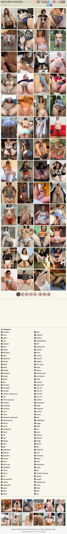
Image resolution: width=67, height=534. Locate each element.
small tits (38, 450)
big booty (5, 358)
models (38, 350)
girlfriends (5, 450)
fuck (3, 444)
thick (37, 461)
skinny (37, 444)
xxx (36, 494)
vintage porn (40, 482)
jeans (4, 488)
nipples (38, 361)
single (37, 441)
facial (4, 432)
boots (4, 379)
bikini (4, 364)
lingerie (38, 338)
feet (3, 438)
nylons (37, 370)
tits (36, 470)
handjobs (5, 467)
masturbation (40, 341)
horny (4, 473)
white (37, 488)
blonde (4, 370)
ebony (4, 423)
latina (4, 494)
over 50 (38, 391)
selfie (37, 426)
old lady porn (40, 373)
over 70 (38, 397)
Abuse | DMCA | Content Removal (22, 529)
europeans (6, 429)
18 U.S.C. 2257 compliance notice (45, 529)
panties (38, 400)
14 (40, 294)
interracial (5, 485)
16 (49, 294)
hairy (4, 461)
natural (37, 358)
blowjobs (5, 373)
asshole (5, 344)
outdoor (38, 382)
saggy (37, 423)
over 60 (38, 394)
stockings (38, 456)
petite (37, 406)
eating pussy (7, 420)
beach (4, 350)
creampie (5, 406)
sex (36, 429)
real (36, 417)
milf (36, 344)
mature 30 (39, 385)
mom (37, 353)
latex (4, 491)
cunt (3, 411)
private (37, 411)
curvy (4, 414)
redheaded (39, 420)
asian (4, 338)
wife (36, 491)
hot (3, 476)
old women (39, 376)
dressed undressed (9, 417)
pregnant (38, 408)
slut (36, 447)
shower (38, 438)
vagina (37, 479)
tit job (37, 467)
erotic (4, 426)
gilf (3, 447)
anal (3, 335)
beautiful (5, 353)
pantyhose (39, 403)
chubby (5, 391)
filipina (4, 441)
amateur (5, 332)
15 (44, 294)
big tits (4, 361)
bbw (3, 347)
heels (4, 470)
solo (36, 453)
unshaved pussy (41, 473)
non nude (38, 364)
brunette (5, 385)
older (37, 379)
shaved (38, 435)
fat (3, 435)
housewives (6, 479)
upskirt (37, 476)
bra (3, 382)
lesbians (38, 335)
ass (3, 341)
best (3, 356)
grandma (5, 456)
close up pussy (7, 400)
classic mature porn (9, 394)
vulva (37, 485)
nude (37, 367)
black (4, 367)
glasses (5, 453)
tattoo (37, 459)
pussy (37, 414)
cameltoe (5, 388)
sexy (37, 432)
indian (4, 482)
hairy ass (5, 464)
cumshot (5, 408)
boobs (4, 376)
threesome (39, 464)
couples (5, 403)
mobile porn (39, 347)
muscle (38, 356)
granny (4, 459)
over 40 (38, 388)
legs (36, 332)
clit (3, 397)
